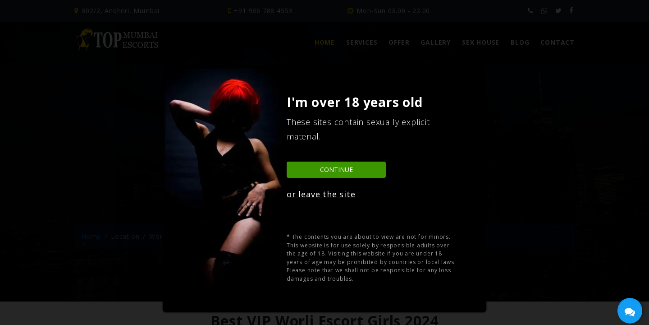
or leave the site (321, 194)
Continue (336, 169)
